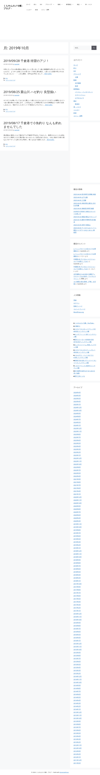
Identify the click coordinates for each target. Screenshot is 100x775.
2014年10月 (78, 682)
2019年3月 (77, 542)
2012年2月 (77, 754)
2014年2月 (77, 706)
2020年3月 (77, 521)
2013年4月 (77, 736)
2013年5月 (77, 733)
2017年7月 (77, 593)
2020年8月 (77, 509)
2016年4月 (77, 638)
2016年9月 (77, 623)
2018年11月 (78, 554)
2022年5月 (77, 473)
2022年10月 (78, 464)
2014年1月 (77, 709)
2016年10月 (78, 620)
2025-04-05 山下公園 (81, 197)
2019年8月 (77, 530)
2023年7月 (77, 437)
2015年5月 (77, 664)
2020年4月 (77, 518)
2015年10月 (78, 649)
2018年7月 (77, 566)
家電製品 (70, 4)
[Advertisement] (50, 27)
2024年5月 (77, 422)
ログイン (76, 303)
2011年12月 (78, 760)
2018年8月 (77, 563)
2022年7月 (77, 470)
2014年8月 (77, 688)
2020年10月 (78, 503)
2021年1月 (77, 494)
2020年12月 (78, 497)
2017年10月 (78, 584)
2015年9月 (77, 652)
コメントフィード (79, 309)
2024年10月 (78, 410)
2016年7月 (77, 629)
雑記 (80, 4)
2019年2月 (77, 545)
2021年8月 (77, 482)
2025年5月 (77, 398)
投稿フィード (78, 306)
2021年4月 (77, 491)
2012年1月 (77, 757)
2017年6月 (77, 596)
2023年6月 (77, 440)
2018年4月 (77, 575)
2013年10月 (78, 718)
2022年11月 (78, 461)
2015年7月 (77, 658)
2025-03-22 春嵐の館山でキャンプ (85, 217)
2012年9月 (77, 751)
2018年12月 (78, 551)
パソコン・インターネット (84, 92)
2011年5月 (77, 763)
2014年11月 (78, 679)
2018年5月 (77, 572)
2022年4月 (77, 476)
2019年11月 (78, 524)
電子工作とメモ (79, 376)
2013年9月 (77, 721)
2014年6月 (77, 694)
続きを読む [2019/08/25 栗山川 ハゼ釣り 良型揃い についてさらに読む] (49, 105)
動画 (61, 4)
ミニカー (29, 10)
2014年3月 (77, 703)
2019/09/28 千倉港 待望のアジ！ (26, 61)
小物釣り (77, 326)
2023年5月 (77, 443)
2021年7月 (77, 485)
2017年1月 (77, 611)
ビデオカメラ (79, 98)
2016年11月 (78, 617)
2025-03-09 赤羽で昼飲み (82, 225)
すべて (28, 4)
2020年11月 (78, 500)
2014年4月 (77, 700)
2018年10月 (78, 557)
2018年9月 (77, 560)
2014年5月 (77, 697)
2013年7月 (77, 727)
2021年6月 (77, 488)
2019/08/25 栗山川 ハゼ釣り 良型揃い (29, 92)
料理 (76, 86)
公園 (76, 77)
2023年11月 (78, 431)
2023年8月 (77, 434)
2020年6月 (77, 515)
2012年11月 (78, 745)
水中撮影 (78, 83)
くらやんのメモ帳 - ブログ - (13, 7)
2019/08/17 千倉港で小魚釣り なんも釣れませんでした (32, 125)
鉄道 (36, 10)
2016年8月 (77, 626)
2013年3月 (77, 739)
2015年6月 (77, 661)
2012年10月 (78, 748)
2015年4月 (77, 667)
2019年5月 (77, 539)
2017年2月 (77, 608)
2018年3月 (77, 578)
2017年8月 (77, 590)
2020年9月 (77, 506)
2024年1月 (77, 425)
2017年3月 (77, 605)
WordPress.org (79, 312)
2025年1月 (77, 404)
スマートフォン (80, 95)
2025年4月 (77, 401)
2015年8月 (77, 655)
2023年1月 (77, 455)
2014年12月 (78, 676)
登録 (75, 300)
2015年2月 (77, 673)
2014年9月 (77, 685)
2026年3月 (77, 395)
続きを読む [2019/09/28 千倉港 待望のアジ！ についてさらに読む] (48, 74)
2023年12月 (78, 428)
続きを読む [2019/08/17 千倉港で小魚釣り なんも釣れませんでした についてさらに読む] (50, 140)
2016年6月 (77, 632)
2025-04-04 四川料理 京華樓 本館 (85, 194)
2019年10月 (78, 527)
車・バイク (88, 4)
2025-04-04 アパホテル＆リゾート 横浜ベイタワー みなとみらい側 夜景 (85, 230)
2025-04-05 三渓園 (80, 200)
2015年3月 (77, 670)
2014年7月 (77, 691)
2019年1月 (77, 548)
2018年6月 (77, 569)
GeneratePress (64, 772)
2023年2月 (77, 452)
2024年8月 (77, 416)
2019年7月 (77, 533)
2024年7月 (77, 419)
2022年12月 (78, 458)
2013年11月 (78, 715)
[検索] (94, 48)
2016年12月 (78, 614)
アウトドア (51, 4)
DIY (41, 4)
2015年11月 (78, 647)
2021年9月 (77, 479)
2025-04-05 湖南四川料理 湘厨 (84, 208)
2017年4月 (77, 602)
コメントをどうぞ (10, 80)
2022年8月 (77, 467)
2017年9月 (77, 587)
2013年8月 (77, 724)
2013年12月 (78, 712)
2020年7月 (77, 512)
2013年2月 (77, 742)
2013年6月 (77, 730)
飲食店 (77, 104)
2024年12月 (78, 407)
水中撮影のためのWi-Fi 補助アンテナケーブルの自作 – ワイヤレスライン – (85, 276)
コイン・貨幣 (45, 10)
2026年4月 (77, 392)
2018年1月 (77, 581)
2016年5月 (77, 635)
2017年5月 (77, 599)
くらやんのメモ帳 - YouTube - (84, 323)
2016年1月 (77, 641)
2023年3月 (77, 449)
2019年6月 (77, 536)
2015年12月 (78, 644)
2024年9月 (77, 413)
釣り (35, 4)
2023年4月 (77, 446)
